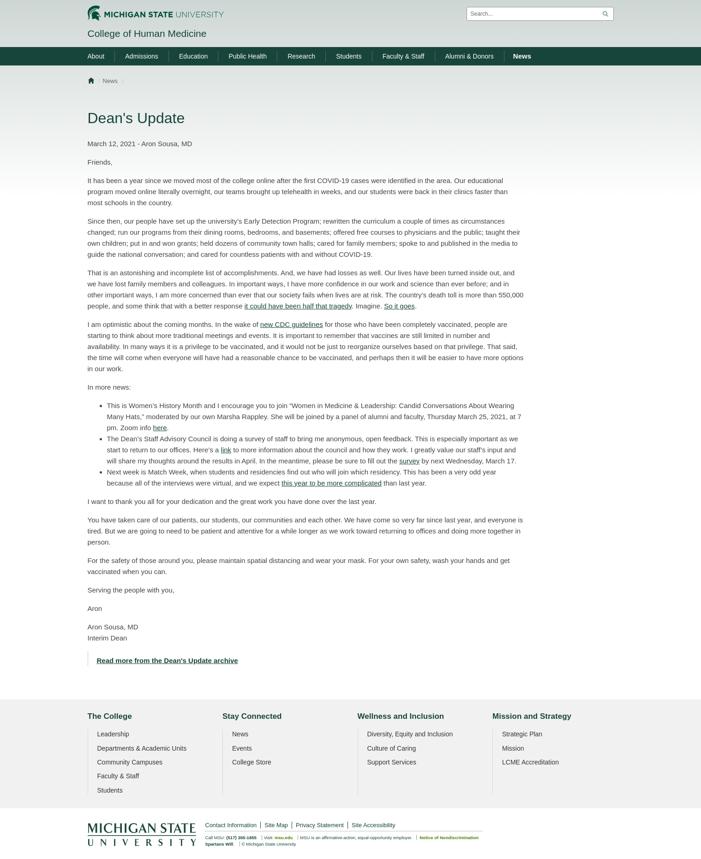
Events (242, 748)
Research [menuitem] (301, 56)
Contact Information (231, 825)
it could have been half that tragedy (298, 306)
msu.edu (284, 837)
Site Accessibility (373, 825)
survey (409, 461)
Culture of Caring (391, 748)
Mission (513, 748)
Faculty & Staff (118, 776)
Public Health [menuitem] (247, 56)
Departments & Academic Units (142, 748)
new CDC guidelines (291, 324)
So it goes (399, 306)
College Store (251, 762)
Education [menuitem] (193, 56)
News (110, 80)
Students (110, 790)
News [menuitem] (522, 56)
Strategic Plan (522, 734)
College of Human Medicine (147, 33)
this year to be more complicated (332, 483)
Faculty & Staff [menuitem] (404, 56)
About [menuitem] (96, 56)
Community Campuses (130, 762)
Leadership (113, 734)
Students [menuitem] (348, 56)
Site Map (276, 825)
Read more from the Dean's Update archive (167, 660)
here (160, 428)
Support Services (392, 762)
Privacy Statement (320, 825)
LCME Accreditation (530, 762)
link (226, 450)
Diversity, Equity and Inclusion (410, 734)
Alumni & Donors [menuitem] (469, 56)
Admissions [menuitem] (141, 56)
